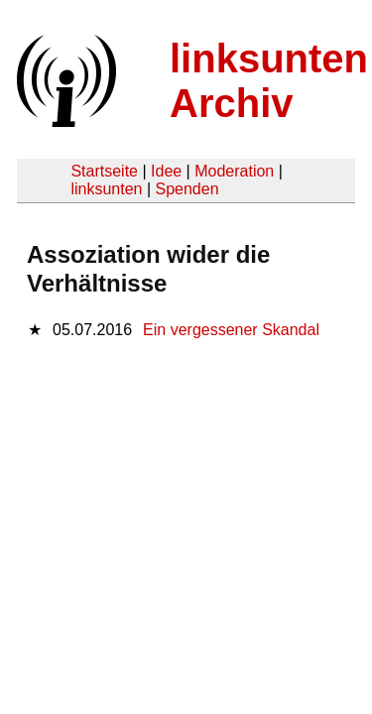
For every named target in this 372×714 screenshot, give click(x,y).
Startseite (104, 171)
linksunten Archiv (269, 81)
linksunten (106, 188)
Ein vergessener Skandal (231, 329)
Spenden (186, 188)
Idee (166, 171)
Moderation (234, 171)
